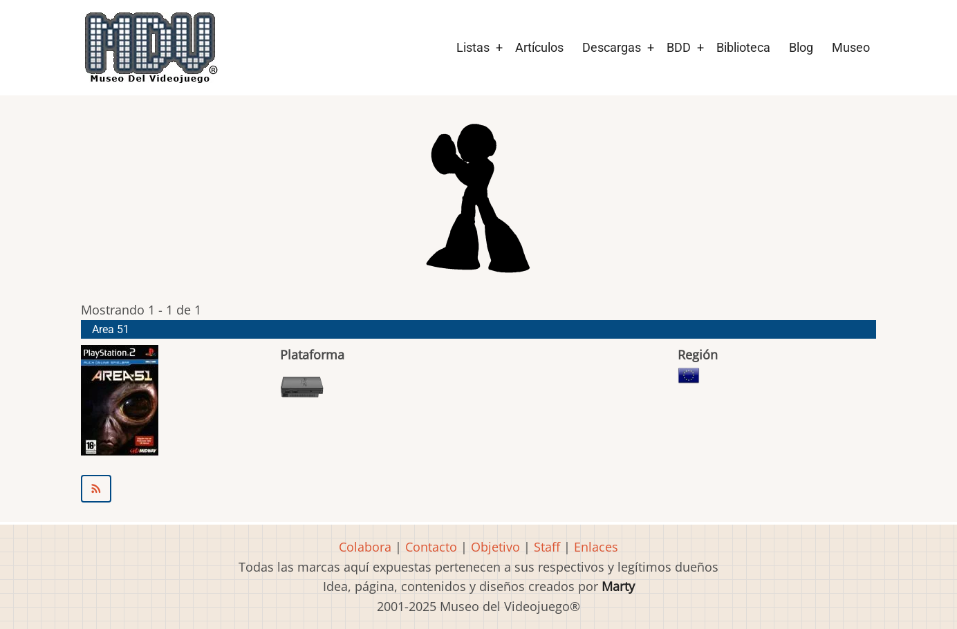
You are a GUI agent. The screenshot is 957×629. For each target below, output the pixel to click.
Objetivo (495, 546)
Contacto (431, 546)
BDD (679, 47)
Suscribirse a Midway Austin (478, 489)
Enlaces (596, 546)
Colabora (365, 546)
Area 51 (110, 329)
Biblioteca (743, 47)
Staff (547, 546)
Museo (851, 47)
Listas (473, 47)
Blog (801, 47)
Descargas (611, 47)
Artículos (539, 47)
